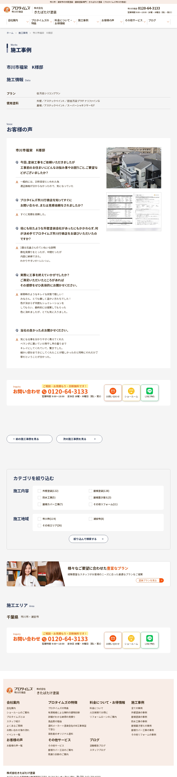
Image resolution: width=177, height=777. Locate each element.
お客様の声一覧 (14, 745)
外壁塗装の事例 (139, 712)
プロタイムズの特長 (41, 21)
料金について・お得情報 (65, 21)
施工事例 (88, 20)
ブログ (158, 20)
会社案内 (18, 20)
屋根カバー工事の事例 (142, 730)
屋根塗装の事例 (139, 716)
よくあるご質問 (14, 725)
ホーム (10, 32)
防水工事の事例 (139, 721)
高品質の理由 (55, 721)
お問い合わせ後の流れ (18, 730)
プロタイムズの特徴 (62, 702)
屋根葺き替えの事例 (141, 725)
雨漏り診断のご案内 (58, 754)
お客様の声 (112, 20)
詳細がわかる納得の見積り (61, 716)
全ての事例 (137, 708)
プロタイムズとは (16, 716)
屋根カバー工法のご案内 (60, 749)
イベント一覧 (13, 734)
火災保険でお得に (99, 712)
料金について (96, 708)
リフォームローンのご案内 (103, 716)
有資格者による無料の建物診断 (64, 712)
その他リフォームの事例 (143, 734)
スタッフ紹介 (13, 721)
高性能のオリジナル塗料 (60, 733)
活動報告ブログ (98, 745)
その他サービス (135, 20)
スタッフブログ (98, 749)
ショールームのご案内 (18, 712)
